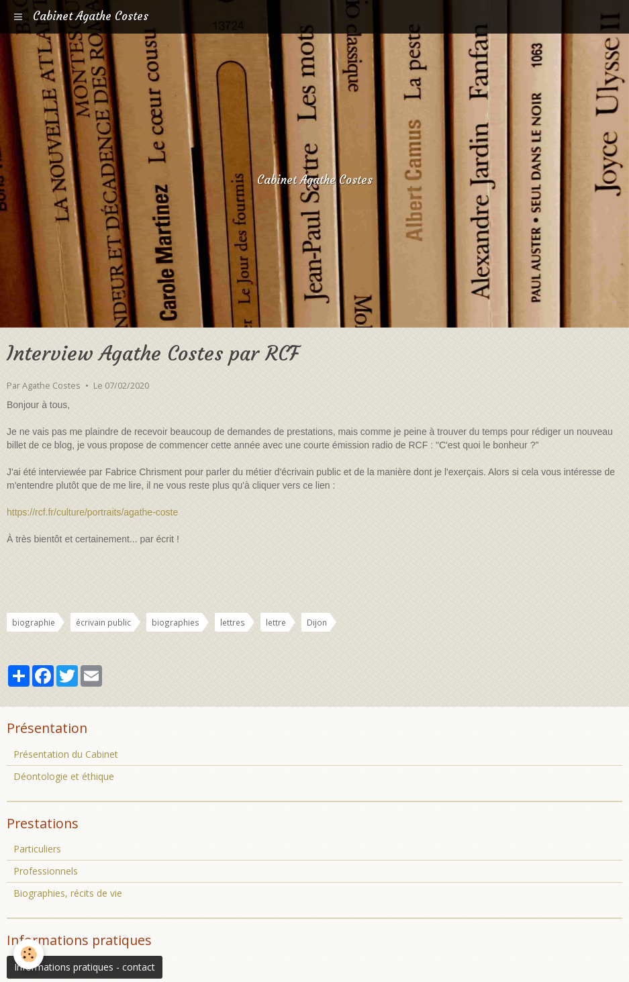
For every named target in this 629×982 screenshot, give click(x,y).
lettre (276, 622)
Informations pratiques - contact (84, 967)
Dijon (317, 622)
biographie (33, 622)
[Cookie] (28, 954)
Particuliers (37, 848)
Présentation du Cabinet (65, 754)
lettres (232, 622)
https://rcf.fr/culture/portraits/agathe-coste (92, 512)
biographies (175, 622)
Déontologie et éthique (63, 776)
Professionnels (45, 871)
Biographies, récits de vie (67, 893)
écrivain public (103, 622)
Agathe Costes (51, 385)
